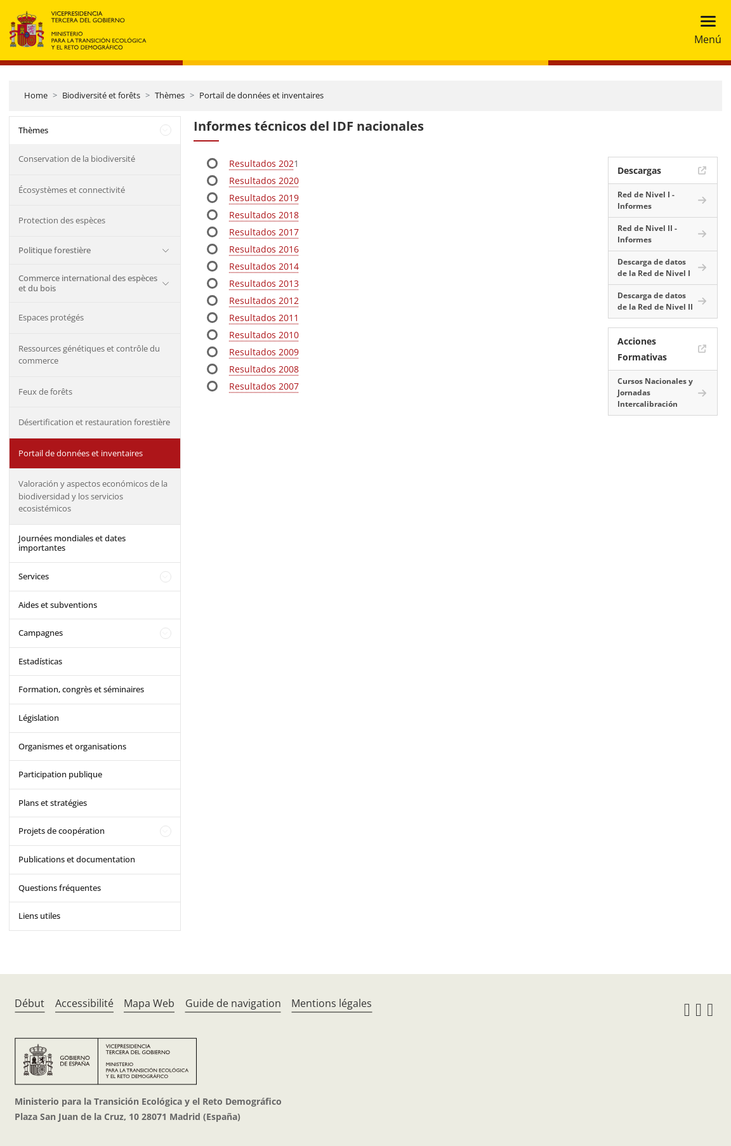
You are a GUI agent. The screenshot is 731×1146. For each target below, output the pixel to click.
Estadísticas (40, 661)
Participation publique (60, 774)
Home (36, 95)
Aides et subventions (57, 604)
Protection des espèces (61, 220)
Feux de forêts (45, 391)
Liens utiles (39, 915)
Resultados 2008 (264, 369)
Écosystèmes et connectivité (71, 189)
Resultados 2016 (264, 249)
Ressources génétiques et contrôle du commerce (89, 355)
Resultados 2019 (264, 198)
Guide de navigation (233, 1003)
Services (33, 576)
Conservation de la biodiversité (76, 158)
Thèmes (170, 95)
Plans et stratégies (52, 802)
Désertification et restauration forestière (94, 422)
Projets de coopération (61, 830)
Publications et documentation (76, 859)
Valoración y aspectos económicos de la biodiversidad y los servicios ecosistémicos (93, 496)
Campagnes (40, 632)
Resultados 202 (261, 163)
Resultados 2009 (264, 352)
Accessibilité (84, 1003)
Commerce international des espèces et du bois (87, 283)
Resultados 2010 (264, 335)
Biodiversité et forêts (101, 95)
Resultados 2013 (264, 283)
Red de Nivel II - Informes (647, 234)
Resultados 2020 (264, 181)
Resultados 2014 (264, 266)
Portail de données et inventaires (261, 95)
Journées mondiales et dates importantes (72, 543)
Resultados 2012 (264, 300)
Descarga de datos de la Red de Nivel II (655, 301)
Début (29, 1003)
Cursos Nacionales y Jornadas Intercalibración (655, 392)
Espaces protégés (51, 317)
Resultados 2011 (264, 318)
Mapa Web (149, 1003)
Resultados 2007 (264, 386)
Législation (38, 717)
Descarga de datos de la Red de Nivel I (653, 267)
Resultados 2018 (264, 215)
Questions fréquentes (59, 887)
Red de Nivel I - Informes (646, 200)
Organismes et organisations (72, 746)
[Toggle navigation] (704, 30)
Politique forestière (54, 250)
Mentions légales (331, 1003)
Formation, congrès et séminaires (81, 689)
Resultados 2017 (264, 232)
